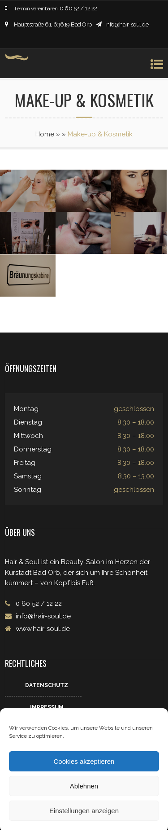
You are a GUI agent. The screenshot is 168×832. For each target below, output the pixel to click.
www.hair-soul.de (42, 629)
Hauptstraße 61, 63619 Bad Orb (53, 24)
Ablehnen (84, 786)
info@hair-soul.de (127, 24)
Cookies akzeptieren (84, 761)
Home (44, 134)
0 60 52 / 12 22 (78, 8)
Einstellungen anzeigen (84, 810)
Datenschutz (46, 685)
